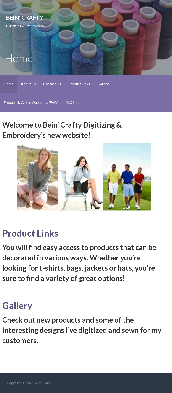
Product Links (79, 84)
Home (8, 84)
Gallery (103, 84)
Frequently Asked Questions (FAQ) (31, 102)
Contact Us (52, 84)
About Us (28, 84)
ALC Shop (73, 102)
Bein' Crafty (24, 17)
